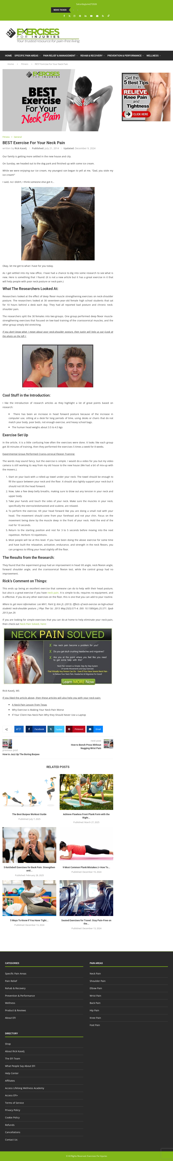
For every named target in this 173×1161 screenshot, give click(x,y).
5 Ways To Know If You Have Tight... (29, 920)
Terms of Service (14, 1102)
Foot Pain (95, 1025)
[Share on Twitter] (55, 729)
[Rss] (103, 15)
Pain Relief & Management (59, 55)
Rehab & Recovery (91, 55)
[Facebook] (65, 15)
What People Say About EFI (20, 1066)
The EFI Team (12, 1058)
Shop (8, 1043)
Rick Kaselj (21, 148)
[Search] (166, 75)
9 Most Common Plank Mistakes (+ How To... (86, 867)
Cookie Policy (12, 1117)
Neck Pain (95, 973)
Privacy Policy (12, 1110)
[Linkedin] (86, 15)
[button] (74, 10)
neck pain (53, 592)
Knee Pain (95, 1017)
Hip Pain (94, 1010)
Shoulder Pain (98, 981)
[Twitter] (69, 15)
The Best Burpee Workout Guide (29, 814)
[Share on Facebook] (36, 729)
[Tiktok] (108, 15)
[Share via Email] (95, 729)
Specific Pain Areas (26, 55)
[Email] (97, 15)
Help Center (12, 1073)
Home (8, 55)
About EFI (39, 65)
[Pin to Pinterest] (75, 729)
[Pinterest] (80, 15)
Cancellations (12, 1132)
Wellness (152, 55)
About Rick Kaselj (14, 1051)
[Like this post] (20, 729)
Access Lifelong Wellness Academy (24, 1088)
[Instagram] (74, 15)
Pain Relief (11, 981)
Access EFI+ (11, 1095)
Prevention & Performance (124, 55)
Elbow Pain (96, 988)
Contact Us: (11, 1139)
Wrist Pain (95, 995)
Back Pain (95, 1003)
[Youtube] (91, 15)
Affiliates (10, 1080)
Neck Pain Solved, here (33, 624)
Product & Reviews (16, 65)
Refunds (10, 1125)
